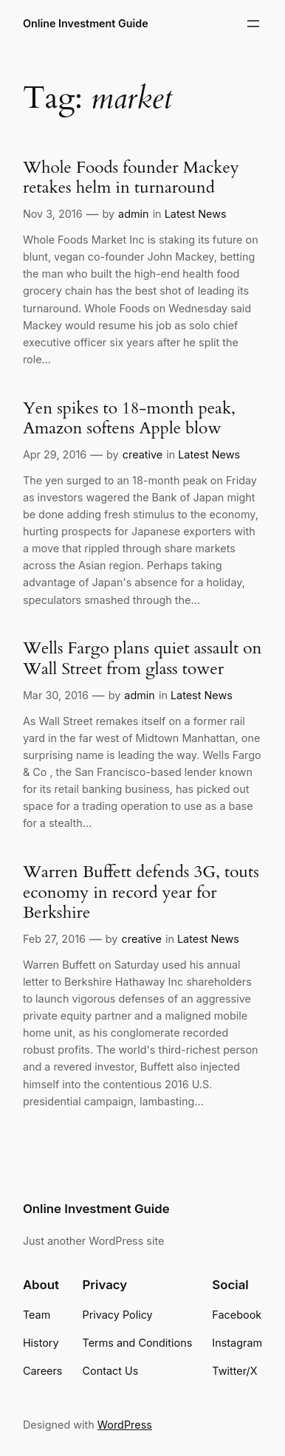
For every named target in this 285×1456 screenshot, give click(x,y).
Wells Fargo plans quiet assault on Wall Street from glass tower (142, 658)
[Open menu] (253, 23)
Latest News (196, 213)
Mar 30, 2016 (56, 695)
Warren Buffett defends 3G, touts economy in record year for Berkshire (141, 892)
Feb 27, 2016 (54, 939)
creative (142, 454)
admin (133, 213)
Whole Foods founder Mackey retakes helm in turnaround (131, 177)
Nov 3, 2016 (53, 213)
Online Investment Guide (85, 23)
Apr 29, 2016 (54, 454)
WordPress (124, 1424)
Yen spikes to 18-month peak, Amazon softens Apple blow (129, 418)
